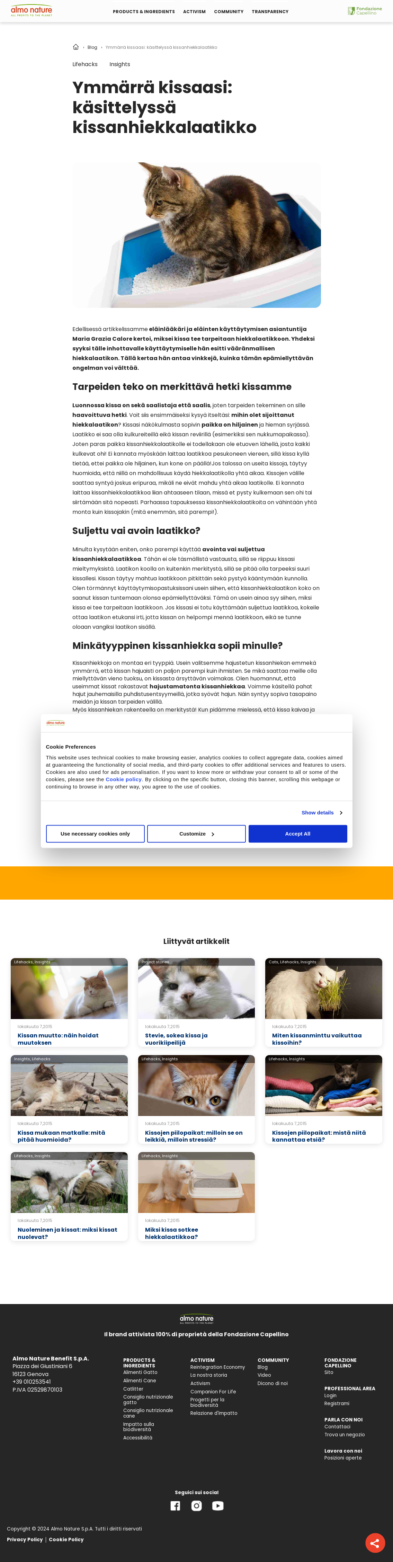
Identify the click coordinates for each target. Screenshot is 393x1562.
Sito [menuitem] (328, 1372)
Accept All (298, 834)
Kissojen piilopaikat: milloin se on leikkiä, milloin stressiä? (194, 1136)
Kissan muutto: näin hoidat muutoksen (58, 1039)
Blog (92, 47)
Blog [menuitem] (263, 1367)
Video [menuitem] (264, 1375)
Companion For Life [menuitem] (213, 1392)
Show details (318, 812)
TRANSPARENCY (270, 12)
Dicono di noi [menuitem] (273, 1383)
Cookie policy (124, 779)
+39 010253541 (31, 1382)
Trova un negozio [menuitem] (344, 1434)
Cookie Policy (66, 1539)
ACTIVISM (194, 12)
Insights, (22, 1059)
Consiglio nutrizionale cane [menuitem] (148, 1413)
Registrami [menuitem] (336, 1403)
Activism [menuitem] (200, 1383)
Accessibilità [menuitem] (137, 1438)
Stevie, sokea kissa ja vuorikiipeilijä (176, 1039)
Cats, (274, 962)
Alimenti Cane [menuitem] (139, 1380)
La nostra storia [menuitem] (208, 1375)
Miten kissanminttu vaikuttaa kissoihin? (317, 1039)
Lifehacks (85, 64)
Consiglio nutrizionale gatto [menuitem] (148, 1400)
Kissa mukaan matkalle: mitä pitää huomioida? (61, 1136)
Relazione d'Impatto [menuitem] (214, 1413)
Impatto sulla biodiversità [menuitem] (138, 1427)
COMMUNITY (228, 12)
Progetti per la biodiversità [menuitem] (207, 1402)
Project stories (155, 962)
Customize (196, 834)
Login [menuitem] (330, 1395)
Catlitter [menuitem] (133, 1389)
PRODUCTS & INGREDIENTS (144, 12)
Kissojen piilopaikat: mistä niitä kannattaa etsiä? (319, 1136)
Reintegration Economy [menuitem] (217, 1367)
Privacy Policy (25, 1539)
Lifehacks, (24, 962)
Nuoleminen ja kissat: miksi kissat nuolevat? (67, 1233)
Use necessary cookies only (95, 834)
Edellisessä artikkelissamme (110, 329)
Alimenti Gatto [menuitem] (140, 1372)
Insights (119, 64)
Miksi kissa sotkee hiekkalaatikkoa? (171, 1233)
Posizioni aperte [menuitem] (343, 1458)
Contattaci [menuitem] (337, 1426)
